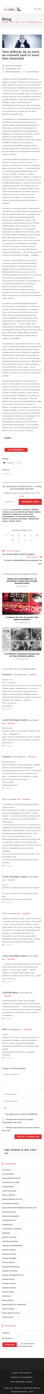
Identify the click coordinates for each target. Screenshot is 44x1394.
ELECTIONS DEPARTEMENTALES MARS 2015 (19, 1208)
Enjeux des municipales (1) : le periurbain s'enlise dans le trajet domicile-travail (22, 581)
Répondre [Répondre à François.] (32, 674)
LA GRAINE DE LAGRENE (11, 1229)
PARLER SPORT (8, 1292)
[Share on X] (6, 535)
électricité (19, 512)
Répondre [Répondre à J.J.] (26, 799)
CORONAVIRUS (8, 1187)
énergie (37, 512)
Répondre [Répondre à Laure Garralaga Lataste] (11, 723)
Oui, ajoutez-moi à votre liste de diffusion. (20, 1114)
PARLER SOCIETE (12, 72)
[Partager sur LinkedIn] (24, 535)
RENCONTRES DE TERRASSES (14, 1304)
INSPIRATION (7, 1224)
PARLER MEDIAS (8, 1262)
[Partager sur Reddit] (12, 540)
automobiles (17, 509)
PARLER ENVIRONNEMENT (12, 1246)
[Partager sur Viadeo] (25, 540)
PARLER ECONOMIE (10, 1241)
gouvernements (8, 516)
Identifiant (5, 1333)
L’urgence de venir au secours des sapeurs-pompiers (22, 618)
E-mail (8, 438)
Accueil (15, 1373)
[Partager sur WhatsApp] (31, 540)
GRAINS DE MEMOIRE (10, 1216)
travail (5, 521)
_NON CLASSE (7, 1317)
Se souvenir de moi (28, 1343)
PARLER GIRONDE (9, 1258)
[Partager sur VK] (36, 535)
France (25, 514)
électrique (29, 512)
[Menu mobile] (38, 9)
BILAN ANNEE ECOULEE (11, 1178)
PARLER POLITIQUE (9, 1271)
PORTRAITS (6, 1296)
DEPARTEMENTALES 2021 (12, 1199)
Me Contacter (25, 1373)
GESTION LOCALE (9, 1212)
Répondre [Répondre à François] (32, 757)
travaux (12, 521)
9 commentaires (32, 72)
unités (18, 521)
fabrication (6, 514)
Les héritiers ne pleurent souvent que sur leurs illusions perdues (22, 655)
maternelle (31, 516)
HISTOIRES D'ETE (9, 1220)
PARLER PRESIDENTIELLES (13, 1275)
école (12, 512)
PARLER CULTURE (9, 1237)
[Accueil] (5, 22)
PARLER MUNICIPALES (11, 1267)
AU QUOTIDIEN (8, 1174)
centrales (26, 509)
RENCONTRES (7, 1300)
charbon (35, 509)
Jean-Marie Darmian (13, 66)
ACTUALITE (6, 1170)
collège (5, 512)
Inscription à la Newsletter (21, 1377)
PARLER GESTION (9, 1254)
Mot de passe (7, 1338)
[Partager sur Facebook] (12, 535)
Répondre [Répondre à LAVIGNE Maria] (8, 996)
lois (17, 516)
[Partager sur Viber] (30, 535)
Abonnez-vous (30, 502)
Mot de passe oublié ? (25, 1346)
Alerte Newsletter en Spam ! (22, 1382)
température (33, 519)
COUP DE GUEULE (9, 1191)
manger (23, 516)
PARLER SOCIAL (8, 1279)
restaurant (22, 519)
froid (31, 514)
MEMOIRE (6, 1233)
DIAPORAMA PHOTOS (10, 1203)
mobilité (5, 519)
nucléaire (13, 519)
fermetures (17, 514)
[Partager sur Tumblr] (19, 540)
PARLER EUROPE (9, 1250)
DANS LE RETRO (8, 1195)
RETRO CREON (8, 1309)
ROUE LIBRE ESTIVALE (11, 1313)
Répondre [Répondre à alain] (28, 1029)
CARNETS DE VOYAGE (11, 1182)
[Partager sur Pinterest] (18, 535)
